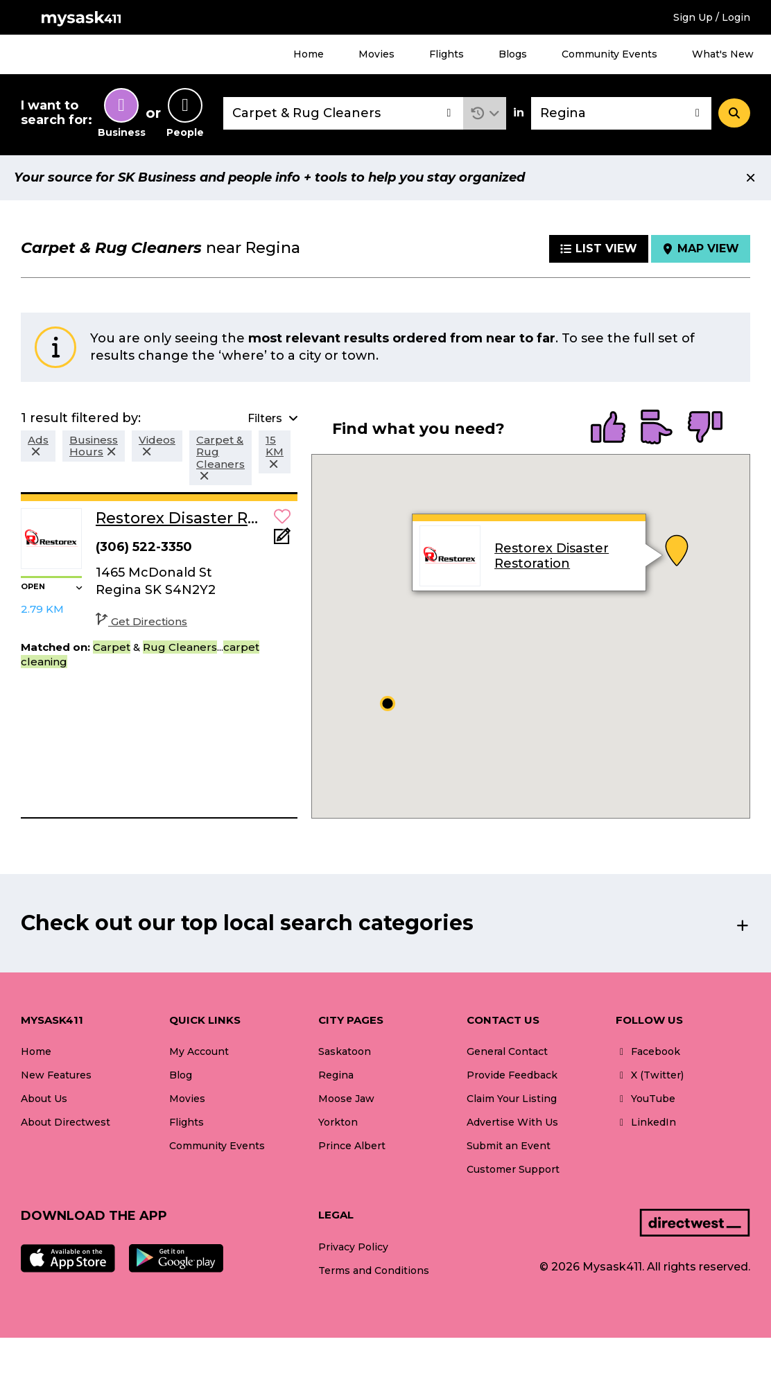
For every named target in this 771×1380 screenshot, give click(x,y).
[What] (343, 113)
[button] (485, 113)
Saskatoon (344, 1051)
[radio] (608, 428)
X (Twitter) (650, 1075)
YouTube (645, 1098)
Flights (446, 54)
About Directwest (65, 1122)
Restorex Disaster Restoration (551, 556)
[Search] (734, 113)
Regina (336, 1075)
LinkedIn (646, 1122)
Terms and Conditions (373, 1270)
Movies (376, 54)
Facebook (648, 1051)
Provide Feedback (512, 1075)
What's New (723, 54)
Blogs (513, 54)
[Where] (621, 113)
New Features (56, 1075)
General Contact (507, 1051)
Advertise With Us (512, 1122)
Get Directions (141, 621)
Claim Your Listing (512, 1098)
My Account (199, 1051)
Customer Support (513, 1169)
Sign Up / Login (711, 17)
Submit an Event (509, 1145)
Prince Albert (352, 1145)
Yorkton (338, 1122)
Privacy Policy (353, 1247)
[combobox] (343, 113)
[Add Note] (282, 540)
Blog (180, 1075)
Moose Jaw (346, 1098)
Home (308, 54)
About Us (44, 1098)
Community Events (609, 54)
